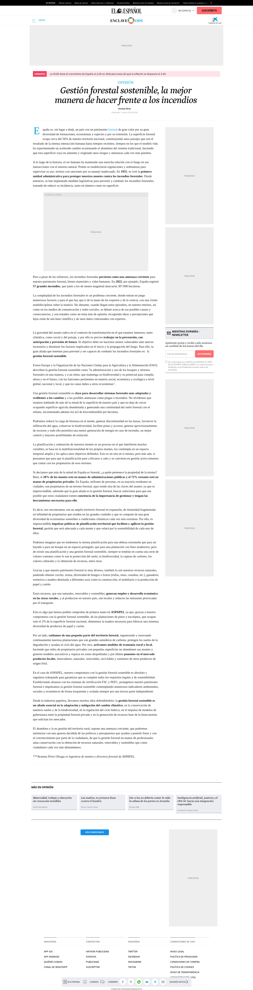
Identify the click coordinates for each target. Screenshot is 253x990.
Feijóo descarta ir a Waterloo (102, 3)
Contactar (93, 941)
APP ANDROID (51, 956)
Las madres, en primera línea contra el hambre (98, 799)
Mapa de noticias (81, 3)
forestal (112, 129)
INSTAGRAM (134, 961)
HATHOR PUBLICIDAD (97, 951)
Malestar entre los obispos (143, 3)
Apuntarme (204, 353)
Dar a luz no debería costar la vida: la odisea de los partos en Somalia (150, 799)
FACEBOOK (134, 956)
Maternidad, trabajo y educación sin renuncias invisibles (52, 799)
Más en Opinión (42, 787)
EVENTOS (91, 956)
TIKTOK (132, 967)
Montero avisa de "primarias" (168, 3)
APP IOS (48, 951)
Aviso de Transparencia (184, 972)
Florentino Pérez (123, 3)
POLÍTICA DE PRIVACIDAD (183, 956)
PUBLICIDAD (92, 961)
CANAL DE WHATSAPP (55, 967)
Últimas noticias (65, 3)
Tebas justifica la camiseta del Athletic (198, 3)
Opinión (126, 82)
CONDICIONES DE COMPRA (185, 961)
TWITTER (132, 951)
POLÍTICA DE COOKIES (182, 967)
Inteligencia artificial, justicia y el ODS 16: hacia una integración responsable (197, 801)
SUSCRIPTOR (93, 967)
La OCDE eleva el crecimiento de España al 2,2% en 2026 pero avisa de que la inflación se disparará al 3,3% (108, 73)
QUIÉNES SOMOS (53, 961)
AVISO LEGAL (177, 951)
